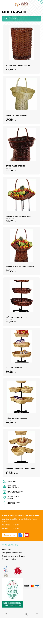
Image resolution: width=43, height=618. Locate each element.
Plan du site (6, 549)
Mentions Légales (9, 559)
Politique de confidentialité (12, 553)
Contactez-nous (9, 535)
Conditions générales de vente (13, 556)
